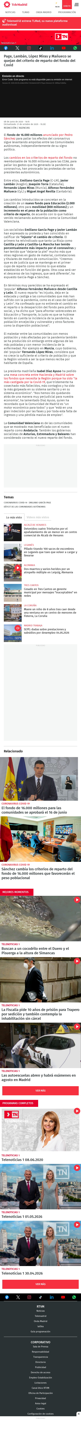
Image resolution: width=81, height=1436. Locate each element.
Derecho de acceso (40, 1372)
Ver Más (41, 1090)
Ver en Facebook (7, 1297)
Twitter (17, 48)
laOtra (41, 1326)
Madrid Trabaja (33, 625)
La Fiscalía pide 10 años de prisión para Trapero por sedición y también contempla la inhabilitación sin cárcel (40, 980)
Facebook (6, 48)
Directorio (40, 1362)
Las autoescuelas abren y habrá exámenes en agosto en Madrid (40, 1045)
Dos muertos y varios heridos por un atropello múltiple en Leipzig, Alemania (13, 573)
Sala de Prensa (40, 1347)
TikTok (40, 48)
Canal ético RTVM (40, 1388)
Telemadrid (40, 1316)
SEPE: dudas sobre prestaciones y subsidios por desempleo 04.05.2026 (13, 633)
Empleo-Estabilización (40, 1378)
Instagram (29, 48)
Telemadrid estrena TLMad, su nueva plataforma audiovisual (35, 23)
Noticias (10, 12)
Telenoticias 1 (11, 944)
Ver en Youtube (63, 1297)
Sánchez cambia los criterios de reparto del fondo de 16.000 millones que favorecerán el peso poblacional (40, 839)
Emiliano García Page (40, 503)
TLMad (25, 12)
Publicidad (40, 1367)
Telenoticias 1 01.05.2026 (40, 1186)
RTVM (40, 1306)
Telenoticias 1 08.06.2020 (40, 1129)
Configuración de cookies (40, 1414)
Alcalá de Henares (35, 525)
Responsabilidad (40, 1352)
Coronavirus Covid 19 (16, 803)
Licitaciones (40, 1383)
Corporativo (40, 1342)
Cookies (40, 1409)
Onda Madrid (43, 12)
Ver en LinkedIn (52, 1297)
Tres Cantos (31, 585)
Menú (76, 4)
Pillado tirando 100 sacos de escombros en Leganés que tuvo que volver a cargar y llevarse (13, 552)
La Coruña (30, 605)
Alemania (29, 565)
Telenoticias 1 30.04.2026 (40, 1243)
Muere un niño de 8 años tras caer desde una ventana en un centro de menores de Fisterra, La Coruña (13, 613)
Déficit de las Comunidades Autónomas (24, 507)
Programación (67, 12)
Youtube (63, 48)
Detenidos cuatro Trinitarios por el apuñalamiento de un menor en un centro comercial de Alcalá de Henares (13, 532)
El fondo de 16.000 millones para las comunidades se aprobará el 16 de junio (39, 779)
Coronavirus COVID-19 (15, 503)
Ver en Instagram (29, 1297)
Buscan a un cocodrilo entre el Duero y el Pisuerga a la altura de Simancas (40, 918)
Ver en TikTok (41, 1297)
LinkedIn (52, 48)
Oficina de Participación (40, 1393)
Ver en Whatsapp (74, 1297)
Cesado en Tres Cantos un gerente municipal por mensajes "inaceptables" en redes (13, 593)
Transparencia (40, 1357)
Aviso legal (40, 1403)
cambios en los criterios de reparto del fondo (41, 157)
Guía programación (40, 1331)
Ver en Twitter (18, 1297)
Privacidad (40, 1398)
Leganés (29, 545)
